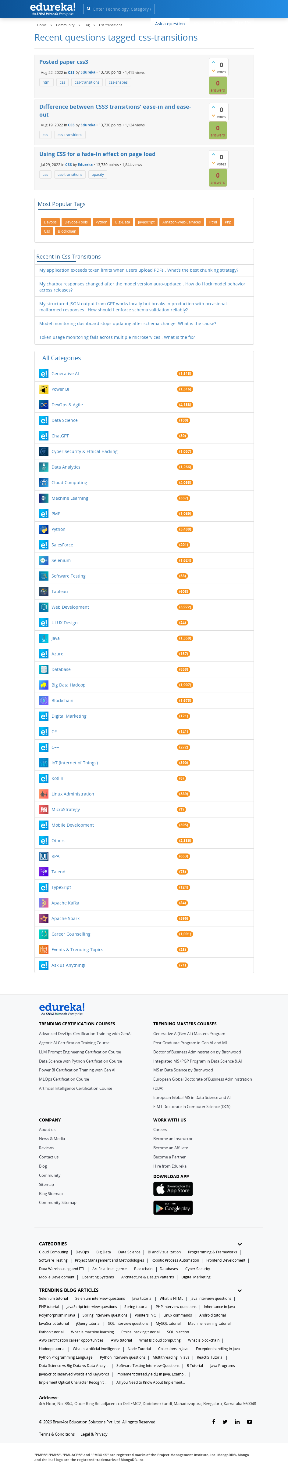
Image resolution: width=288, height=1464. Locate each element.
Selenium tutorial (53, 1298)
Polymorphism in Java (57, 1315)
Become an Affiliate (170, 1148)
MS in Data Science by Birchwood (183, 1070)
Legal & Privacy (94, 1434)
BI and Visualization (164, 1252)
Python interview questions (122, 1357)
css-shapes (118, 82)
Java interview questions (210, 1298)
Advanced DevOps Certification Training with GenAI (85, 1033)
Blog (43, 1166)
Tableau (60, 591)
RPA (55, 856)
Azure (57, 654)
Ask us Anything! (68, 965)
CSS (71, 72)
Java (56, 638)
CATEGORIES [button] (140, 1243)
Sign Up (243, 23)
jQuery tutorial (88, 1323)
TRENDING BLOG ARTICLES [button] (140, 1290)
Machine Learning (70, 498)
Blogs (199, 23)
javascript (146, 222)
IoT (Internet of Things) (75, 763)
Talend (59, 872)
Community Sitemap (57, 1202)
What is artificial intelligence (96, 1348)
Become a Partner (169, 1157)
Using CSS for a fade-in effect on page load (97, 154)
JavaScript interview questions (91, 1306)
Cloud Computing (69, 482)
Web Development (70, 607)
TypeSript (61, 887)
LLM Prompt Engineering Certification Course (80, 1052)
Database (61, 669)
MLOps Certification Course (64, 1079)
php (228, 222)
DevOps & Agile (67, 405)
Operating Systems (98, 1277)
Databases (169, 1268)
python (101, 222)
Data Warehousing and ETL (62, 1268)
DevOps (82, 1252)
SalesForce (62, 545)
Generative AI (65, 373)
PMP (56, 513)
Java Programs (222, 1365)
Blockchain (62, 700)
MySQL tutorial (168, 1323)
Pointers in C (145, 1315)
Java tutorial (142, 1298)
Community (50, 1175)
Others (59, 840)
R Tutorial (195, 1365)
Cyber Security (197, 1268)
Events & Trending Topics (77, 949)
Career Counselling (71, 934)
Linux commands (177, 1315)
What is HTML (171, 1298)
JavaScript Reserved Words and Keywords (74, 1374)
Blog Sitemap (51, 1193)
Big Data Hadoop (69, 685)
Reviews (46, 1148)
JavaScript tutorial (54, 1323)
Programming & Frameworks (212, 1252)
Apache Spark (66, 918)
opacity (98, 174)
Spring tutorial (136, 1306)
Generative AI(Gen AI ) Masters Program (189, 1033)
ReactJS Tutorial (210, 1357)
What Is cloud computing (160, 1340)
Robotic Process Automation (175, 1260)
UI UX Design (65, 622)
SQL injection (178, 1332)
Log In (220, 23)
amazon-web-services (181, 222)
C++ (55, 747)
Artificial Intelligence (109, 1268)
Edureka (87, 72)
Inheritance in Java (219, 1306)
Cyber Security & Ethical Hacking (85, 451)
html (46, 82)
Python (59, 529)
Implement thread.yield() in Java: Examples (151, 1374)
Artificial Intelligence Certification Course (75, 1088)
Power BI (60, 389)
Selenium (61, 560)
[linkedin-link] (237, 1422)
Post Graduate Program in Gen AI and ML (190, 1042)
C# (54, 731)
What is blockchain (203, 1340)
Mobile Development (73, 825)
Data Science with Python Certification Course (80, 1061)
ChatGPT (60, 436)
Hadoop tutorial (52, 1348)
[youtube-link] (249, 1422)
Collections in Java (173, 1348)
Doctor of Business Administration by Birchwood (197, 1052)
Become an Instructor (173, 1138)
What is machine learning (92, 1332)
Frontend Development (225, 1260)
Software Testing (69, 576)
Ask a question (170, 24)
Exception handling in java (218, 1348)
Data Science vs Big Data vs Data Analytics (74, 1365)
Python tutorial (51, 1332)
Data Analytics (66, 467)
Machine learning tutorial (209, 1323)
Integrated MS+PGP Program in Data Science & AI (197, 1061)
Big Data (103, 1252)
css (62, 82)
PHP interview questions (176, 1306)
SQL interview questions (128, 1323)
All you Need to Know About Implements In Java (151, 1382)
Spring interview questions (105, 1315)
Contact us (49, 1157)
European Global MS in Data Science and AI (192, 1097)
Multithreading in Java (171, 1357)
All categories (61, 358)
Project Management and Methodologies (109, 1260)
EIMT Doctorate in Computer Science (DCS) (191, 1106)
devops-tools (76, 222)
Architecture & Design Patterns (147, 1277)
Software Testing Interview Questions (148, 1365)
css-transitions (87, 82)
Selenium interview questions (100, 1298)
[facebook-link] (213, 1422)
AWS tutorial (121, 1340)
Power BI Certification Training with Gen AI (77, 1070)
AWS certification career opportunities (71, 1340)
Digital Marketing (69, 716)
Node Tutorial (139, 1348)
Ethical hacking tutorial (140, 1332)
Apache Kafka (65, 903)
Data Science (65, 420)
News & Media (52, 1138)
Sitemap (46, 1184)
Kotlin (57, 778)
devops (50, 222)
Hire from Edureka (170, 1166)
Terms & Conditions (57, 1434)
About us (47, 1129)
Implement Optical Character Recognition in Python (74, 1382)
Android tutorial (212, 1315)
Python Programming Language (66, 1357)
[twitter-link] (225, 1422)
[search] (88, 8)
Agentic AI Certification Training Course (74, 1042)
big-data (122, 222)
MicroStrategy (66, 809)
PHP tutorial (49, 1306)
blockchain (67, 231)
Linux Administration (73, 794)
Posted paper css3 (63, 61)
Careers (160, 1129)
